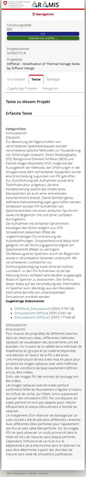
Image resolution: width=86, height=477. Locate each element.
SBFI (9, 473)
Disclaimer (43, 473)
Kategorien (51, 88)
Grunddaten (16, 79)
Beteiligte (53, 79)
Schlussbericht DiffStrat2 (32, 317)
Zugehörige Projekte (22, 88)
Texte (36, 79)
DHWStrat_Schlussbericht (32, 309)
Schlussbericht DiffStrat (31, 313)
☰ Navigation (43, 14)
